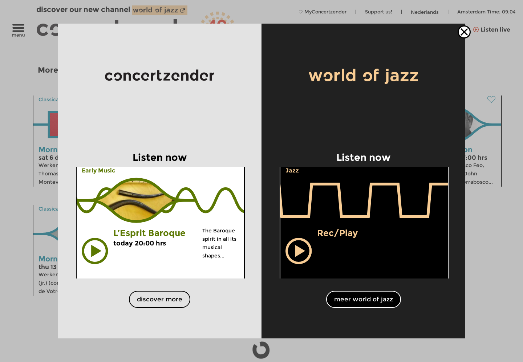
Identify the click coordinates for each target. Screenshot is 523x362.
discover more (159, 299)
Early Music (98, 170)
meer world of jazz (363, 299)
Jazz (292, 170)
